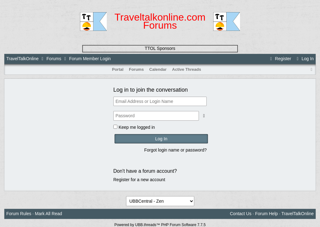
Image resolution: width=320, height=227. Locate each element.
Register (279, 58)
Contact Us (240, 213)
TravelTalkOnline (22, 58)
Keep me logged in (137, 127)
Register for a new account (139, 179)
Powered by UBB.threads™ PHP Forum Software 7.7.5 (159, 225)
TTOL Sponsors (160, 48)
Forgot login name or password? (175, 149)
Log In (304, 58)
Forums (53, 58)
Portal (118, 69)
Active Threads (186, 69)
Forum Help (266, 213)
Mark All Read (48, 213)
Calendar (158, 69)
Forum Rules (18, 213)
